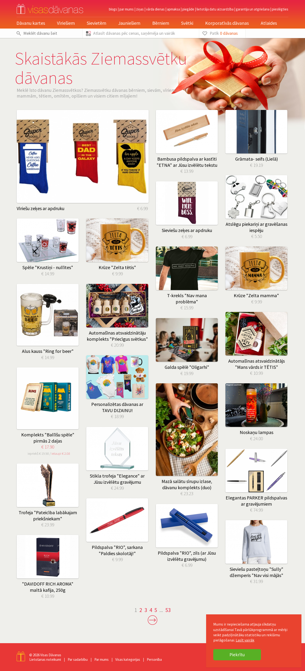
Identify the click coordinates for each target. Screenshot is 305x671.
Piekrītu (237, 654)
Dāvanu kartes (30, 23)
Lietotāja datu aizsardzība (215, 9)
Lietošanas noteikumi (45, 659)
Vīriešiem (66, 23)
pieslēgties (280, 9)
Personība (154, 659)
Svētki (187, 23)
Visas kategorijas (127, 659)
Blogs (113, 9)
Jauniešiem (129, 23)
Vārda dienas (155, 9)
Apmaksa (173, 9)
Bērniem (160, 23)
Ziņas (140, 9)
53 (168, 610)
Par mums (126, 9)
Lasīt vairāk (245, 640)
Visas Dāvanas (50, 655)
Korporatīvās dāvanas (227, 23)
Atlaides (269, 23)
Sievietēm (96, 23)
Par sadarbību (78, 659)
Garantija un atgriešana (252, 9)
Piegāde (188, 9)
